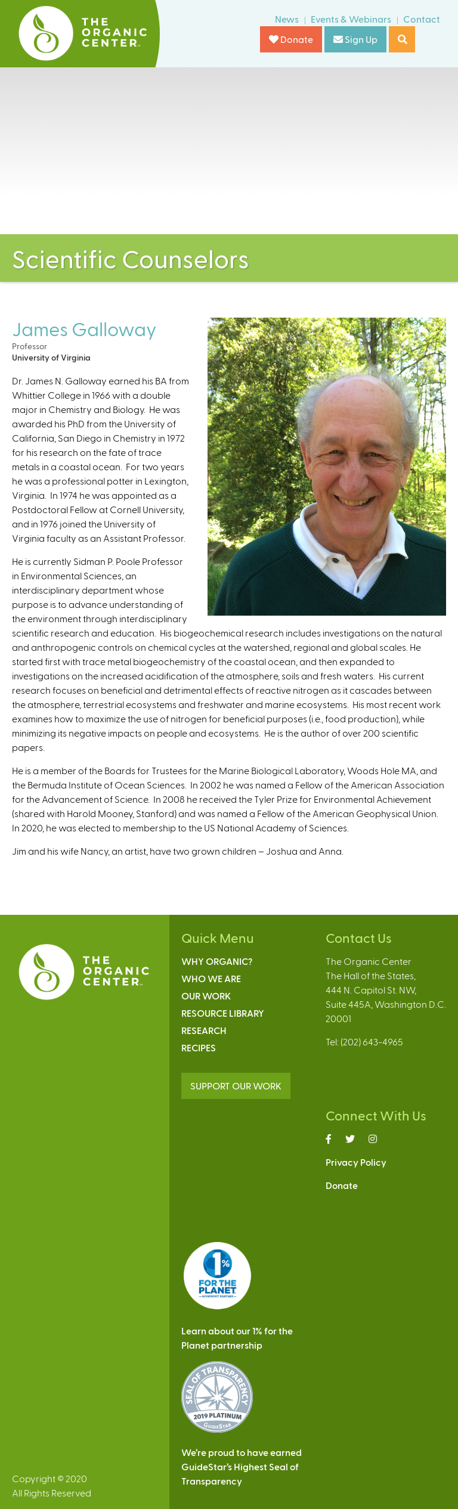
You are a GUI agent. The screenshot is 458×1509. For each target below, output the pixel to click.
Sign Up (355, 39)
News (287, 18)
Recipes (198, 1047)
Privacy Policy (356, 1162)
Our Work (206, 995)
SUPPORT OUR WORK (235, 1085)
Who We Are (211, 978)
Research (204, 1030)
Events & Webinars (351, 18)
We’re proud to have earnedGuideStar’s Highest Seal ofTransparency (241, 1466)
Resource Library (222, 1013)
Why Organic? (216, 961)
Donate (291, 39)
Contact (421, 18)
